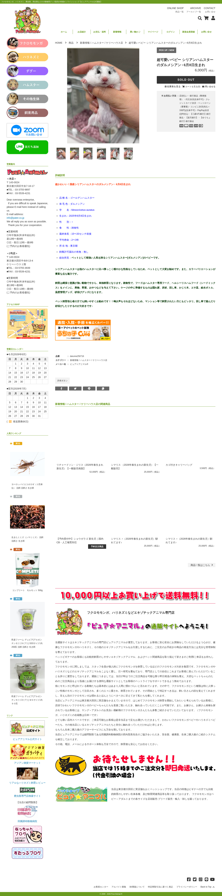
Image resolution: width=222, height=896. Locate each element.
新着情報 (117, 32)
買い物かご (135, 32)
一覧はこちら (202, 565)
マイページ (153, 32)
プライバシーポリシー (186, 887)
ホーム (64, 32)
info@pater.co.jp (15, 217)
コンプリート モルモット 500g (27, 590)
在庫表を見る (174, 86)
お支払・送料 (99, 32)
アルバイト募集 (119, 887)
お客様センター (101, 887)
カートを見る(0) (192, 86)
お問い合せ (206, 32)
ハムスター (98, 42)
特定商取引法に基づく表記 (160, 887)
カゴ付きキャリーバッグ (179, 464)
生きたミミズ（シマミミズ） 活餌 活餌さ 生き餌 (27, 539)
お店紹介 (82, 32)
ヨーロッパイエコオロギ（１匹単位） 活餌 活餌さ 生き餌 (27, 486)
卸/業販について (137, 887)
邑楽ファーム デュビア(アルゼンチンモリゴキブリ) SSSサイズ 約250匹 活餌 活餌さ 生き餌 (26, 643)
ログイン (170, 32)
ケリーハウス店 (114, 42)
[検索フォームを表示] (200, 17)
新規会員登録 (188, 32)
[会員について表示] (212, 18)
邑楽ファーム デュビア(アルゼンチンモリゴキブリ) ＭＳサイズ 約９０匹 (26, 700)
